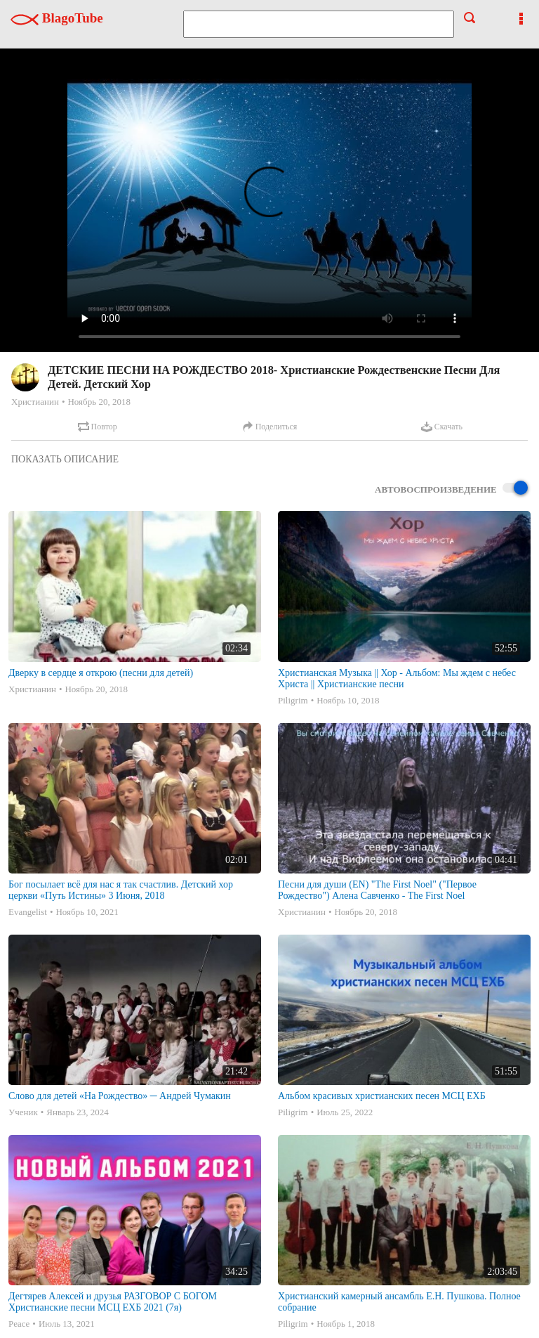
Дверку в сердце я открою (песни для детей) (100, 673)
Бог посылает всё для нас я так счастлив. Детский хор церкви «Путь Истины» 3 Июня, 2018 (120, 890)
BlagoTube (57, 18)
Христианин (35, 401)
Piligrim (293, 700)
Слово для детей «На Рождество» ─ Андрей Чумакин (119, 1096)
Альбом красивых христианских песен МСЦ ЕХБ (382, 1096)
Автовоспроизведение (451, 489)
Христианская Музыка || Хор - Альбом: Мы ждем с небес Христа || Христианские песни (397, 678)
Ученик (23, 1112)
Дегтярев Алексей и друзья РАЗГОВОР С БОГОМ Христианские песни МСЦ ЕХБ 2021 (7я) (112, 1302)
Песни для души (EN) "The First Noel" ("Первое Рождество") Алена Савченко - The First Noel (377, 890)
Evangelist (27, 912)
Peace (18, 1323)
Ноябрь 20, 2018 (98, 401)
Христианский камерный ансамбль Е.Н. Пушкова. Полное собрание (399, 1302)
